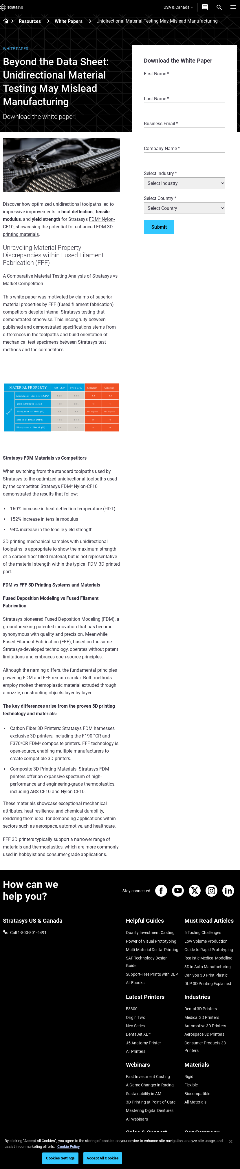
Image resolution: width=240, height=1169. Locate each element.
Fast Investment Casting (148, 1076)
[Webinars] (152, 1067)
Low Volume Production (206, 941)
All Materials (195, 1102)
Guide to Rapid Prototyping (208, 949)
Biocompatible (197, 1093)
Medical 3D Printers (201, 1017)
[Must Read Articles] (210, 923)
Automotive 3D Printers (205, 1026)
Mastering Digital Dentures (149, 1110)
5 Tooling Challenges (202, 932)
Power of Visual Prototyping (151, 941)
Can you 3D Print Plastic (206, 975)
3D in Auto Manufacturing (207, 966)
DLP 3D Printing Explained (207, 983)
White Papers (69, 21)
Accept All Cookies (103, 1158)
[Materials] (210, 1067)
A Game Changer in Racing (150, 1085)
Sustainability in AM (143, 1093)
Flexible (191, 1085)
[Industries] (210, 999)
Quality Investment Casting (150, 932)
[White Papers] (90, 21)
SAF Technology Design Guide (147, 962)
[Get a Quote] (205, 7)
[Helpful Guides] (152, 923)
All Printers (135, 1051)
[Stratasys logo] (11, 7)
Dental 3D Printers (200, 1008)
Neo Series (135, 1026)
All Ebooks (135, 982)
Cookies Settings (60, 1158)
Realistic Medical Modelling (208, 958)
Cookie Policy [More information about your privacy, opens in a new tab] (68, 1146)
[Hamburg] (233, 7)
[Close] (230, 1141)
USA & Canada (178, 7)
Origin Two (135, 1017)
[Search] (219, 7)
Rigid (188, 1076)
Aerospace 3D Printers (204, 1034)
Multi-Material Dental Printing (152, 949)
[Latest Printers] (152, 999)
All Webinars (137, 1119)
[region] (120, 1150)
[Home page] (4, 21)
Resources (30, 21)
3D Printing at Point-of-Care (150, 1102)
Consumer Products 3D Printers (205, 1047)
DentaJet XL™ (138, 1034)
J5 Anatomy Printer (143, 1043)
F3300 (132, 1008)
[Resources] (48, 21)
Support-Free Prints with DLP (152, 974)
